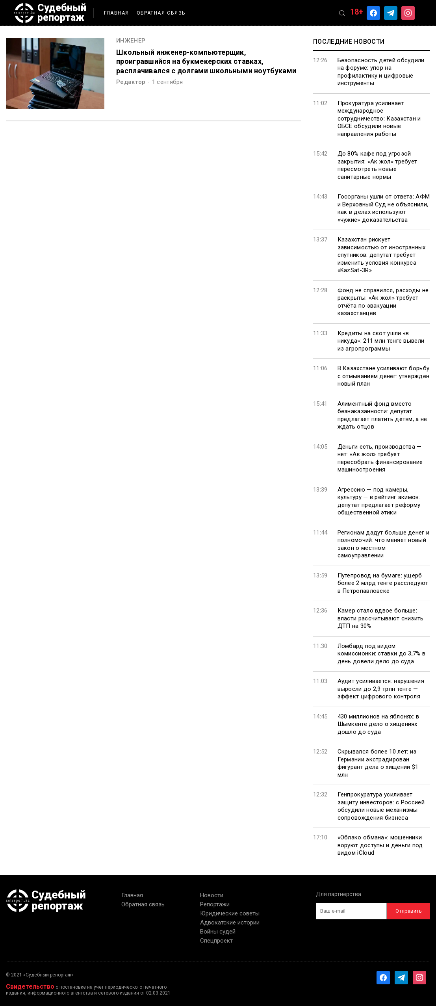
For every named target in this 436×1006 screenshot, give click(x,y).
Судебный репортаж (50, 13)
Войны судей (218, 931)
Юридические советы (230, 913)
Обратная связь (161, 13)
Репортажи (215, 904)
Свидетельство (30, 986)
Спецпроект (216, 940)
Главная (116, 13)
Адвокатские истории (230, 922)
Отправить (408, 911)
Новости (211, 895)
